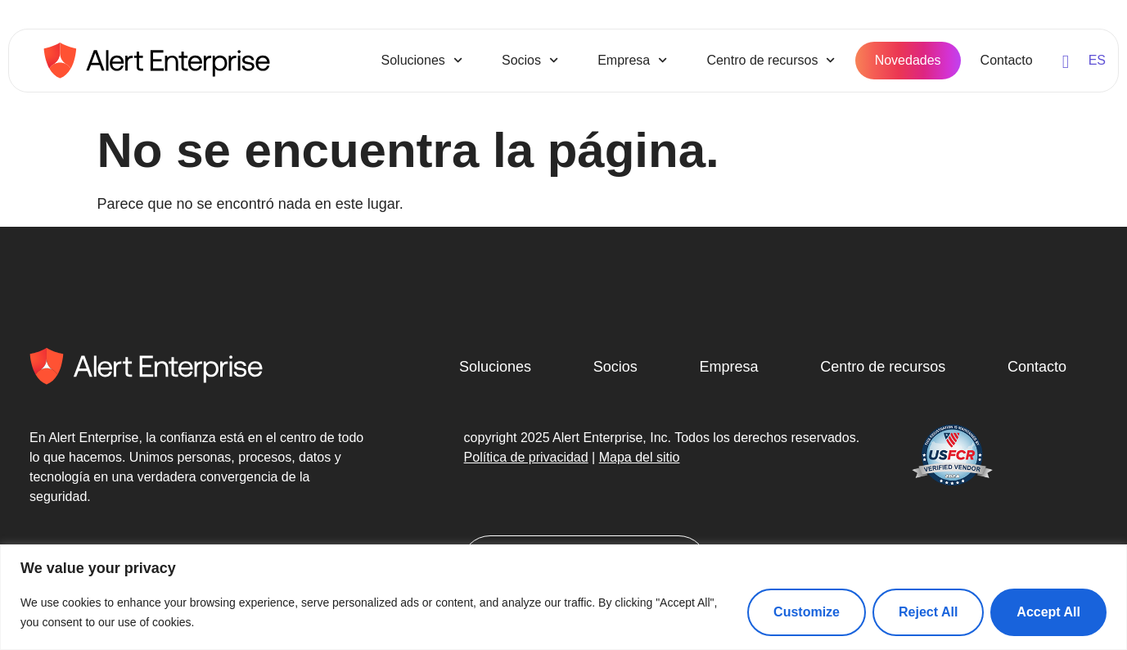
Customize (806, 612)
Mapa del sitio (639, 457)
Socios (530, 60)
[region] (563, 597)
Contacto (1006, 60)
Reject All (928, 612)
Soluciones (421, 60)
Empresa (632, 60)
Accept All (1048, 612)
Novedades (908, 60)
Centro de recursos (770, 60)
